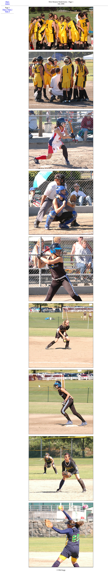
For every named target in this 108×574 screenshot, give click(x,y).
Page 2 (5, 10)
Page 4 (7, 11)
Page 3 (10, 10)
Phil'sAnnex (7, 3)
